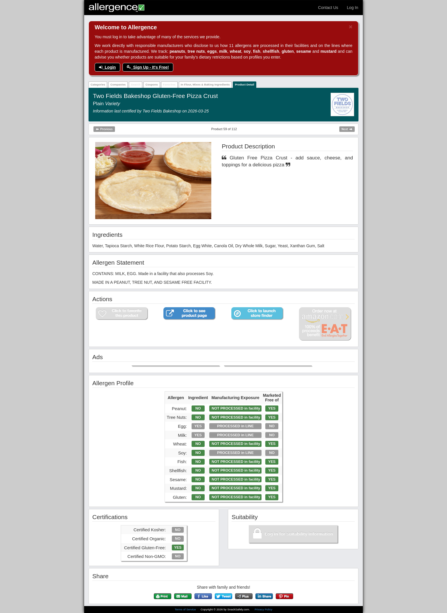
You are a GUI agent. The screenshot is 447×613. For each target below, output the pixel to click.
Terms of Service (186, 609)
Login (107, 67)
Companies (118, 84)
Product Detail (244, 84)
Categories (98, 84)
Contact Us (328, 7)
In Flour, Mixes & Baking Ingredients (205, 84)
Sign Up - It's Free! (148, 67)
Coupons (151, 84)
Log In (352, 7)
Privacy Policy (263, 609)
